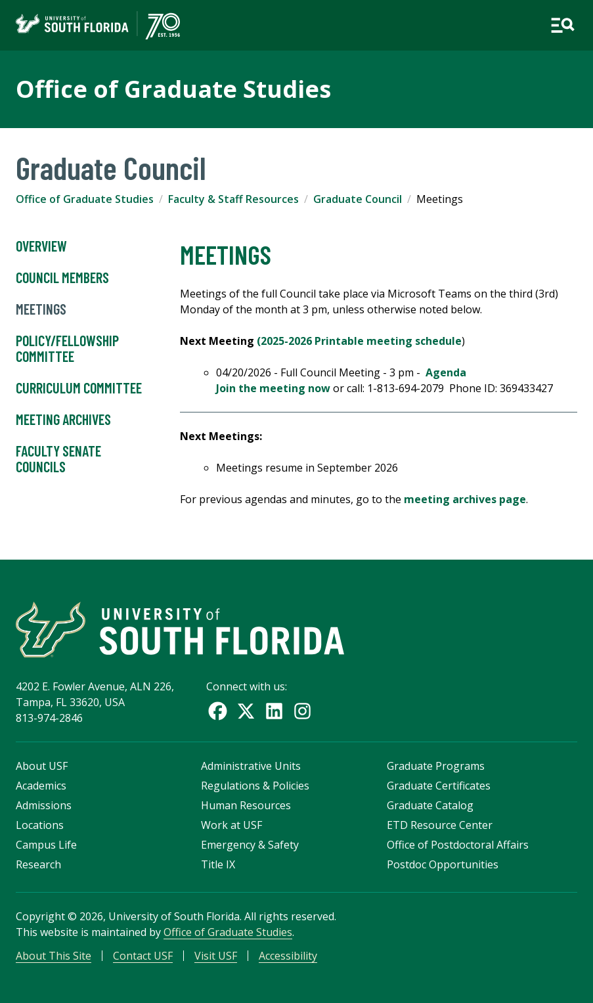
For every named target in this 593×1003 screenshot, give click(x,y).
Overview (41, 246)
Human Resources (246, 805)
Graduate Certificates (439, 785)
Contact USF (143, 955)
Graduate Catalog (430, 805)
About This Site (53, 955)
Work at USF (231, 825)
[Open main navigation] (562, 25)
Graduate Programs (436, 766)
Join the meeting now (273, 388)
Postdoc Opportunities (442, 864)
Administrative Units (251, 766)
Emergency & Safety (250, 844)
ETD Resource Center (440, 825)
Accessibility (288, 955)
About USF (42, 766)
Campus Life (46, 844)
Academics (41, 785)
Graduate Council (357, 199)
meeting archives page (465, 499)
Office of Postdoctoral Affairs (458, 844)
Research (38, 864)
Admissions (44, 805)
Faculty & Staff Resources (233, 199)
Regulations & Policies (255, 785)
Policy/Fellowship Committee (67, 349)
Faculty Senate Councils (58, 459)
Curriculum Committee (79, 388)
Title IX (218, 864)
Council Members (62, 278)
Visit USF (215, 955)
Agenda (446, 372)
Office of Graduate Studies (173, 89)
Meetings (41, 309)
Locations (40, 825)
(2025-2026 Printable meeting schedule (359, 341)
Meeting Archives (63, 420)
